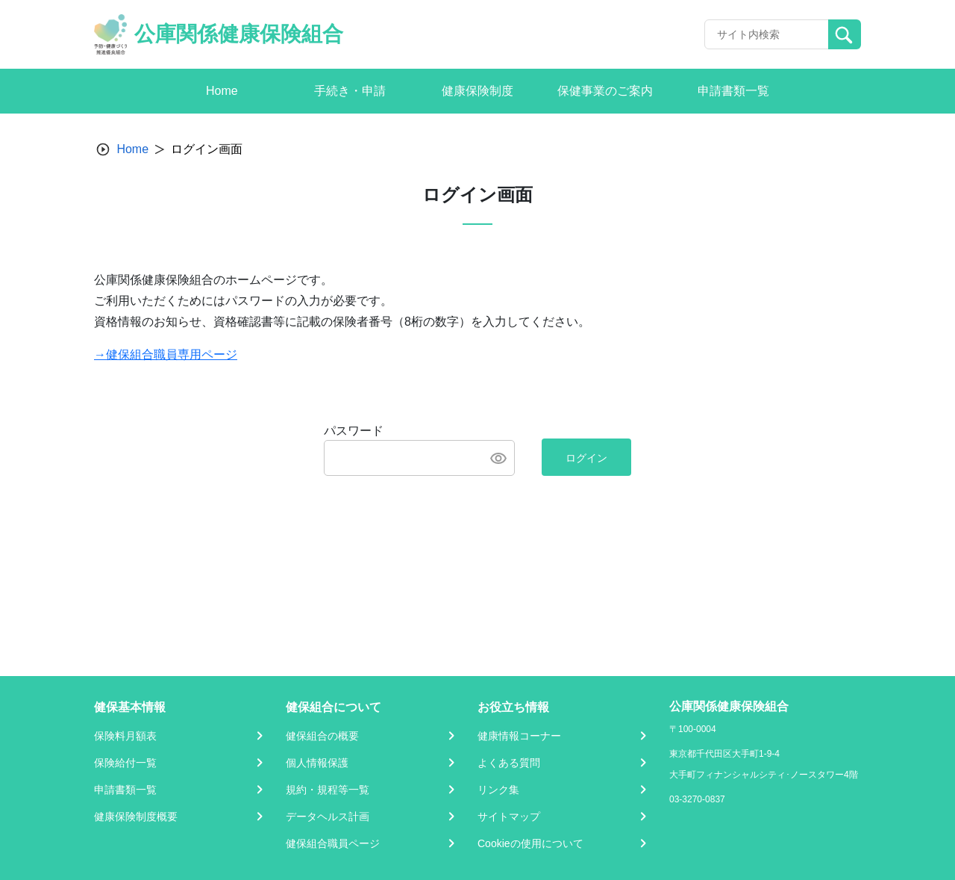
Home (132, 149)
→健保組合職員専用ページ (165, 354)
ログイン (586, 458)
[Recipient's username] (766, 34)
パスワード (353, 430)
